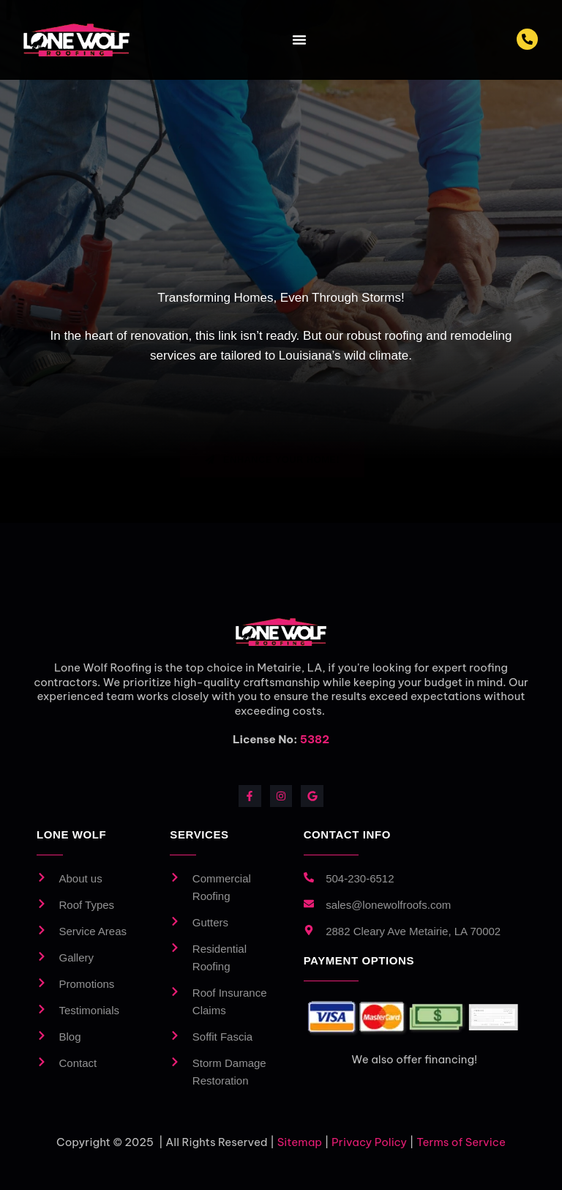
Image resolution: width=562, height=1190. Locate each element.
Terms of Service (461, 1142)
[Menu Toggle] (299, 39)
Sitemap (299, 1142)
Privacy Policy (369, 1142)
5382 (314, 739)
